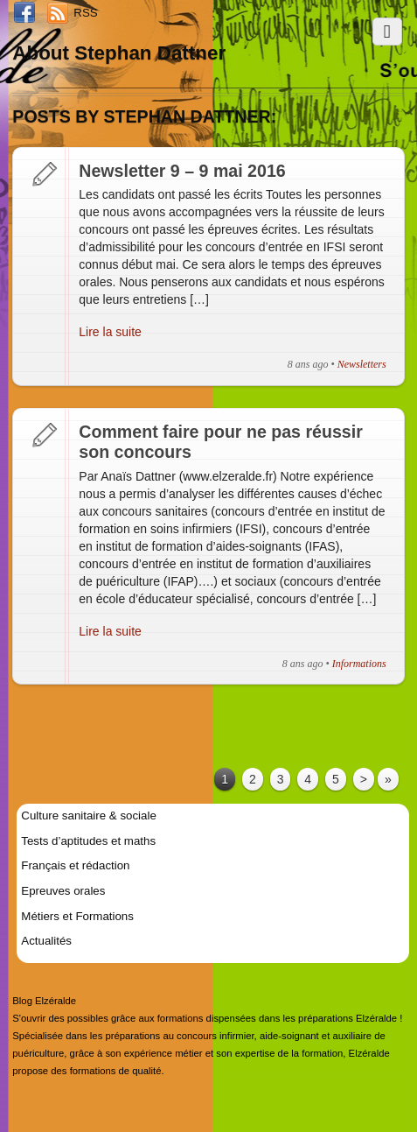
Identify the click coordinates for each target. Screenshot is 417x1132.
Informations (359, 663)
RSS (85, 12)
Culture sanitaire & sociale (88, 815)
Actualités (46, 940)
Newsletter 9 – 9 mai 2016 (182, 170)
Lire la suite (110, 332)
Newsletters (361, 364)
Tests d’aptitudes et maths (88, 840)
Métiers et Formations (77, 916)
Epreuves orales (63, 890)
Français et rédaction (75, 865)
